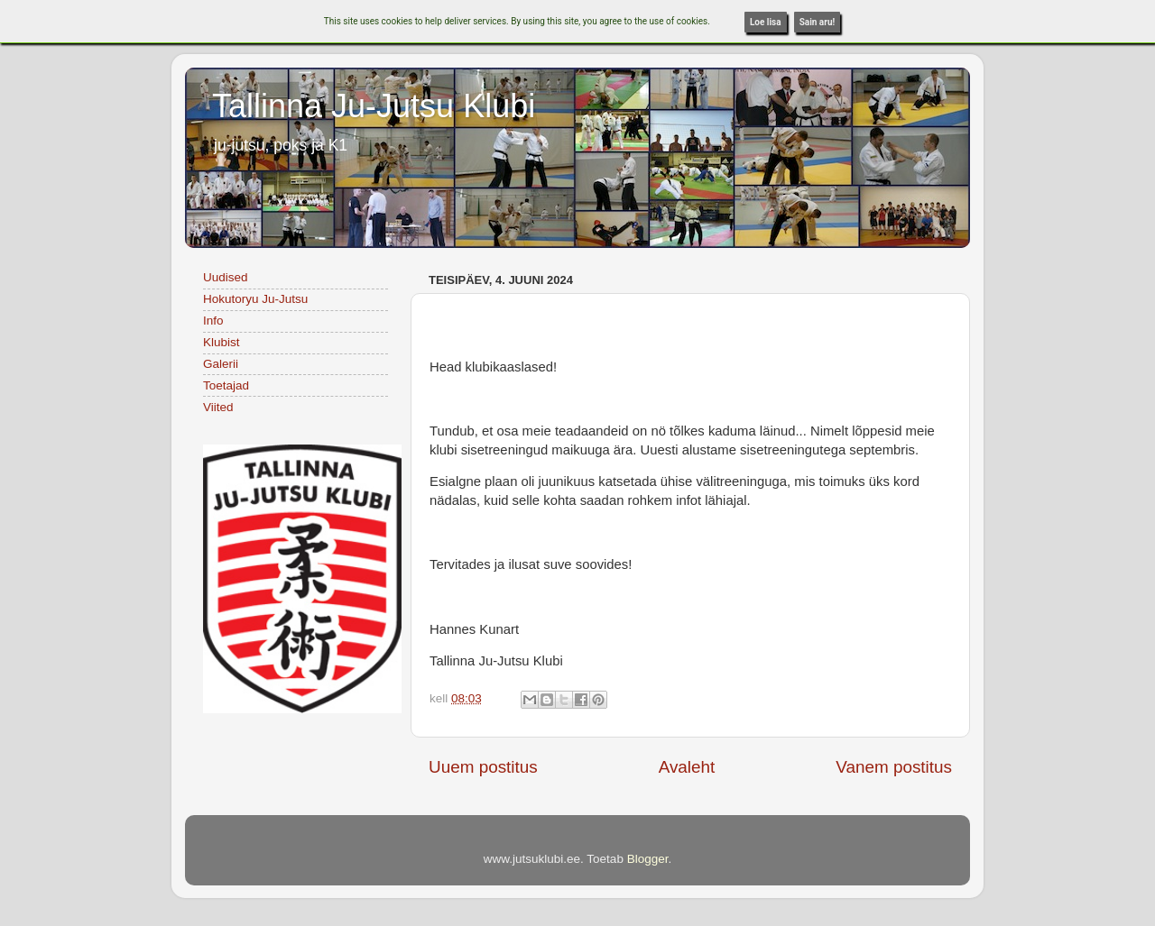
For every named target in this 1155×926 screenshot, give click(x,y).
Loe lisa (765, 22)
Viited (218, 407)
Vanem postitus (894, 766)
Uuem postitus (483, 766)
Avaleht (687, 766)
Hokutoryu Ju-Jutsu (255, 299)
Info (213, 320)
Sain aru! (817, 22)
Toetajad (226, 385)
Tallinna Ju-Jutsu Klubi (373, 105)
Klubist (221, 342)
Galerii (220, 364)
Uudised (225, 277)
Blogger (648, 859)
